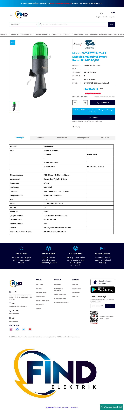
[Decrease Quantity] (74, 103)
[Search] (76, 24)
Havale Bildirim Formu (42, 302)
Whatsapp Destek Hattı (111, 407)
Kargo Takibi (40, 306)
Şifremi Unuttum (41, 294)
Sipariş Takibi (76, 290)
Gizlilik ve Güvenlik (60, 296)
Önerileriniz (104, 139)
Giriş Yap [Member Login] (99, 17)
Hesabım (75, 286)
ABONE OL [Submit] (110, 307)
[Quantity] (80, 103)
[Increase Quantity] (85, 103)
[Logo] (22, 15)
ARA (111, 24)
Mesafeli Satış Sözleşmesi (58, 291)
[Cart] (112, 15)
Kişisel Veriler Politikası (61, 304)
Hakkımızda (57, 286)
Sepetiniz (75, 298)
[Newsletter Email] (102, 307)
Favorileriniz (76, 294)
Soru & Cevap (62, 139)
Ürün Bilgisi (20, 139)
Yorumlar (40, 139)
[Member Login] (101, 13)
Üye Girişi (39, 290)
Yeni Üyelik (39, 286)
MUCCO (86, 70)
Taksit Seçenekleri (83, 139)
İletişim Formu (40, 298)
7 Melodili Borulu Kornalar (93, 66)
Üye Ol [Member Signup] (105, 17)
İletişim (38, 310)
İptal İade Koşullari (60, 300)
